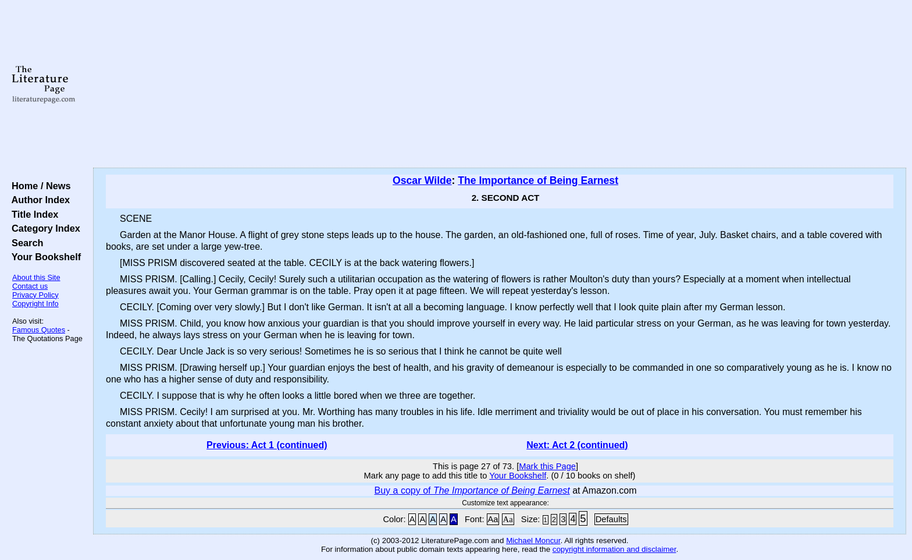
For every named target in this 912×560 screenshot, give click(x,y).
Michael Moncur (533, 540)
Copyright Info (35, 303)
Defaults (611, 519)
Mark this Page (547, 466)
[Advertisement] (500, 84)
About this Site (36, 277)
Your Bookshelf (43, 256)
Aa (493, 519)
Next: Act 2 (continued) (577, 445)
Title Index (32, 214)
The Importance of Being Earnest (538, 180)
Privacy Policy (35, 294)
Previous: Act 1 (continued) (266, 445)
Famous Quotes (38, 329)
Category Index (43, 228)
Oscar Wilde (422, 180)
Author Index (38, 199)
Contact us (30, 286)
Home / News (38, 185)
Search (24, 243)
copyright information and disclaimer (614, 549)
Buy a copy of (472, 490)
